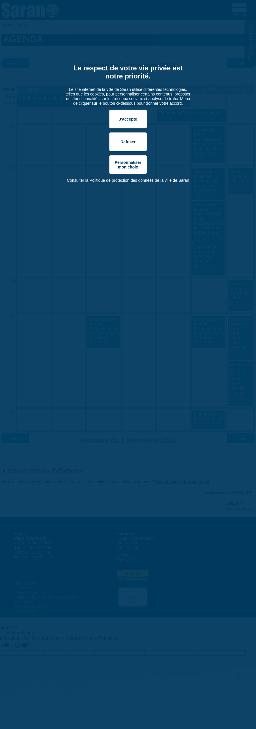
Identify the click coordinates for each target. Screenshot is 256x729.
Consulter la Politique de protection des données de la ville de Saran (128, 180)
